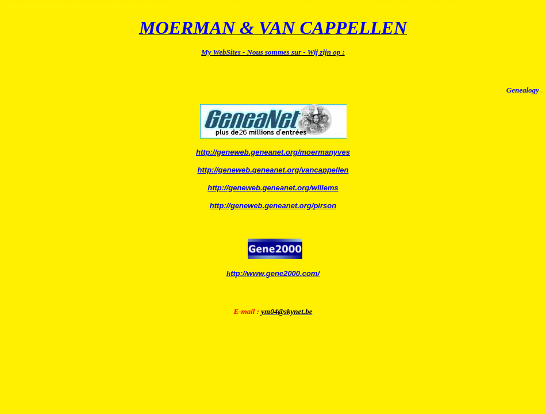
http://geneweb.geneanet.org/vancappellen (273, 170)
